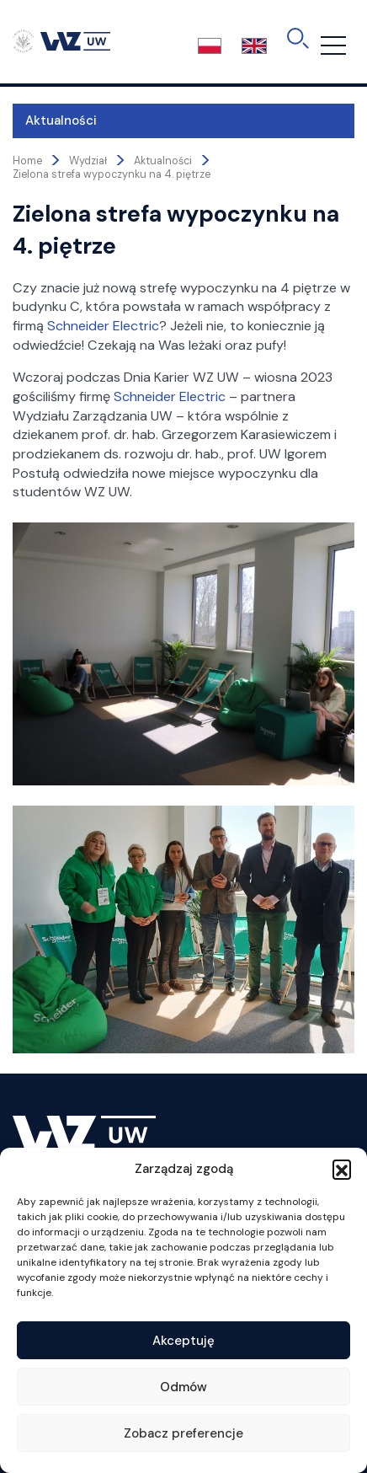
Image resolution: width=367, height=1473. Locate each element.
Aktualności (61, 120)
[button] (341, 1168)
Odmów (183, 1387)
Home (27, 161)
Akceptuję (183, 1340)
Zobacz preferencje (183, 1433)
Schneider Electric (103, 326)
